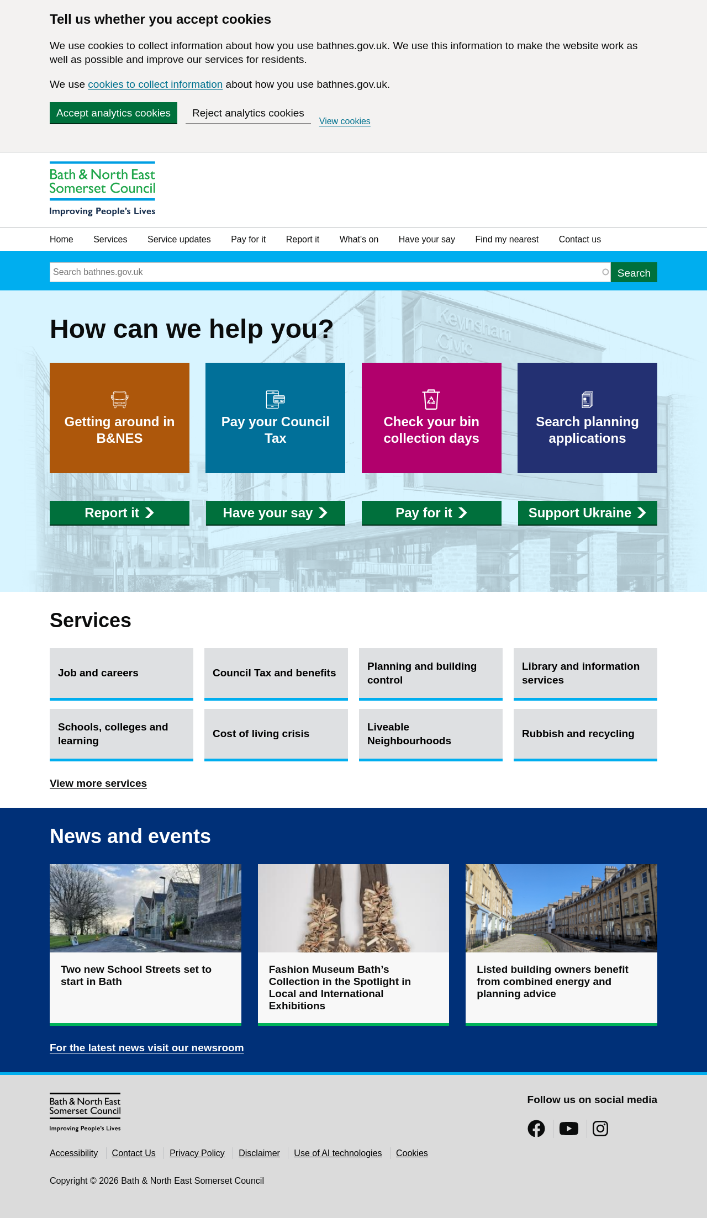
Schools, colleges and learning (113, 733)
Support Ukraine (588, 512)
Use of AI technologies (338, 1153)
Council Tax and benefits (274, 673)
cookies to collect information (155, 84)
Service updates (179, 239)
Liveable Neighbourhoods (409, 733)
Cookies (412, 1153)
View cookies (345, 121)
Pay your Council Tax (275, 417)
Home (61, 239)
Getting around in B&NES (120, 417)
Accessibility (74, 1153)
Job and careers (98, 673)
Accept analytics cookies (113, 113)
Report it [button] (119, 512)
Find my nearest (507, 239)
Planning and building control (422, 673)
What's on (359, 239)
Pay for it (248, 239)
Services (110, 239)
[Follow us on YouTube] (569, 1132)
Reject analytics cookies (248, 113)
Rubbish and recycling (578, 733)
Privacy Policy (197, 1153)
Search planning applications (587, 417)
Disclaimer (259, 1153)
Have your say (427, 239)
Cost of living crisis (261, 733)
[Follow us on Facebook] (536, 1132)
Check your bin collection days (432, 417)
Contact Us (134, 1153)
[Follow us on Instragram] (600, 1132)
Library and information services (581, 673)
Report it (302, 239)
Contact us (580, 239)
